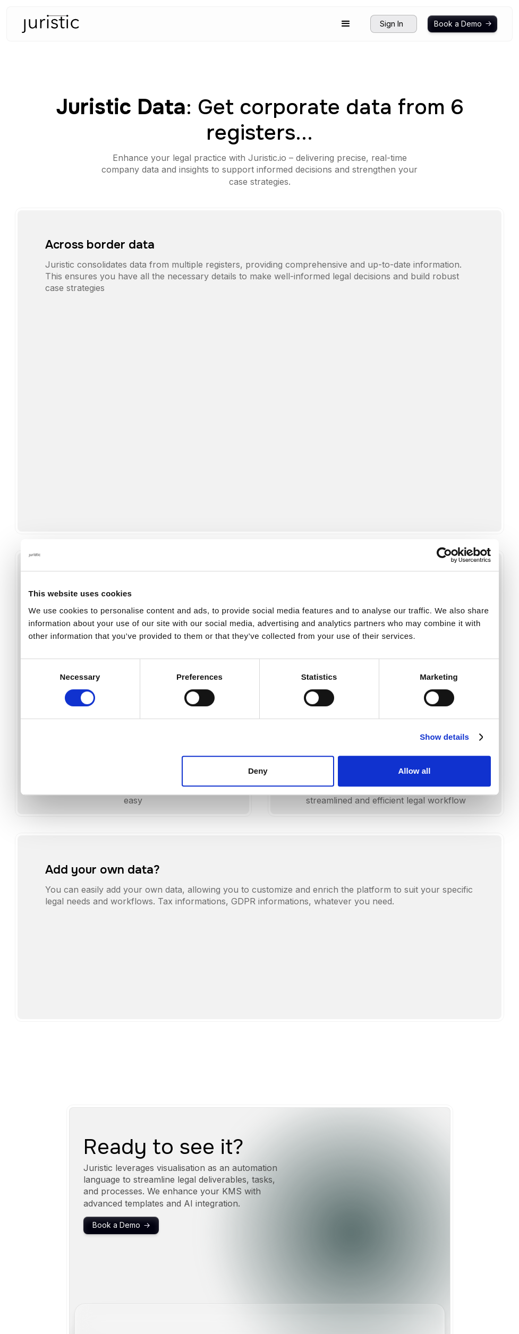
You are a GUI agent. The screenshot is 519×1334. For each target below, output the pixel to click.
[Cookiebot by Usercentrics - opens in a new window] (444, 555)
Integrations (366, 1234)
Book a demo (470, 1204)
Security (360, 1219)
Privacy (359, 1299)
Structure (404, 1204)
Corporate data (417, 1249)
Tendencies (367, 1249)
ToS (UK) (362, 1314)
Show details (444, 736)
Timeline (403, 1219)
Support (360, 1284)
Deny (258, 770)
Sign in (458, 1219)
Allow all (414, 770)
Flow (396, 1234)
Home (356, 1204)
